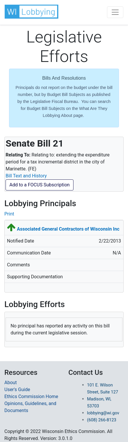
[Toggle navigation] (115, 12)
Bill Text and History (26, 176)
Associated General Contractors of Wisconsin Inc (68, 229)
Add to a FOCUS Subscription (39, 185)
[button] (31, 11)
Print (9, 214)
